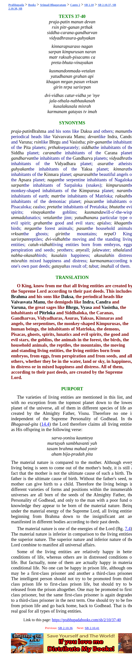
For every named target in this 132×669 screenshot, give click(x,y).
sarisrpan (20, 239)
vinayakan (40, 212)
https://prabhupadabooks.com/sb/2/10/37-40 (86, 620)
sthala (118, 249)
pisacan (91, 201)
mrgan (30, 228)
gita (34, 424)
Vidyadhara (65, 163)
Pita (27, 147)
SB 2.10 (89, 5)
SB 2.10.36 (65, 628)
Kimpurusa (89, 190)
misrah (17, 260)
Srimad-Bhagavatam (53, 5)
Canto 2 (75, 5)
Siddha (17, 152)
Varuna (25, 141)
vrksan (17, 233)
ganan (101, 141)
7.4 (128, 528)
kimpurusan (117, 185)
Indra (112, 136)
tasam (52, 448)
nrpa (108, 233)
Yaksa (86, 168)
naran (122, 190)
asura (103, 163)
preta (52, 206)
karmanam (100, 260)
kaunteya (84, 437)
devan (93, 136)
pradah (78, 454)
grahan (40, 222)
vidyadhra (118, 158)
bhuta (114, 206)
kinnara (120, 168)
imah (105, 266)
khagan (121, 222)
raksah (121, 195)
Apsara (24, 179)
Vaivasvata (62, 136)
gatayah (59, 266)
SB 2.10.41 (92, 628)
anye (80, 249)
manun (121, 131)
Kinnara (51, 174)
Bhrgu (54, 141)
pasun (82, 228)
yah (93, 443)
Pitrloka (47, 312)
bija (66, 454)
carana (49, 152)
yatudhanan (85, 217)
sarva (57, 437)
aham (57, 454)
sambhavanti (77, 443)
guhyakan (20, 168)
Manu (79, 136)
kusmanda (94, 212)
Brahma (39, 131)
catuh (33, 244)
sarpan (17, 185)
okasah (30, 255)
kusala (57, 255)
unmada (18, 217)
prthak (54, 147)
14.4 (45, 424)
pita (89, 454)
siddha (87, 147)
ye (59, 249)
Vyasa (86, 307)
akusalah (102, 255)
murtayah (56, 443)
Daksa (86, 131)
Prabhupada (16, 5)
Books (32, 5)
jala (95, 249)
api (100, 222)
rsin (37, 141)
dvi (48, 239)
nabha (16, 255)
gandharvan (22, 158)
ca (35, 206)
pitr (90, 141)
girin (59, 233)
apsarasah (83, 174)
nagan (53, 179)
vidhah (59, 239)
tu (90, 266)
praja (16, 131)
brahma (66, 448)
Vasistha (77, 141)
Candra (103, 301)
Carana (111, 152)
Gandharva (83, 158)
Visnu (83, 413)
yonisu (69, 437)
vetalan (50, 217)
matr (55, 195)
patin (27, 131)
